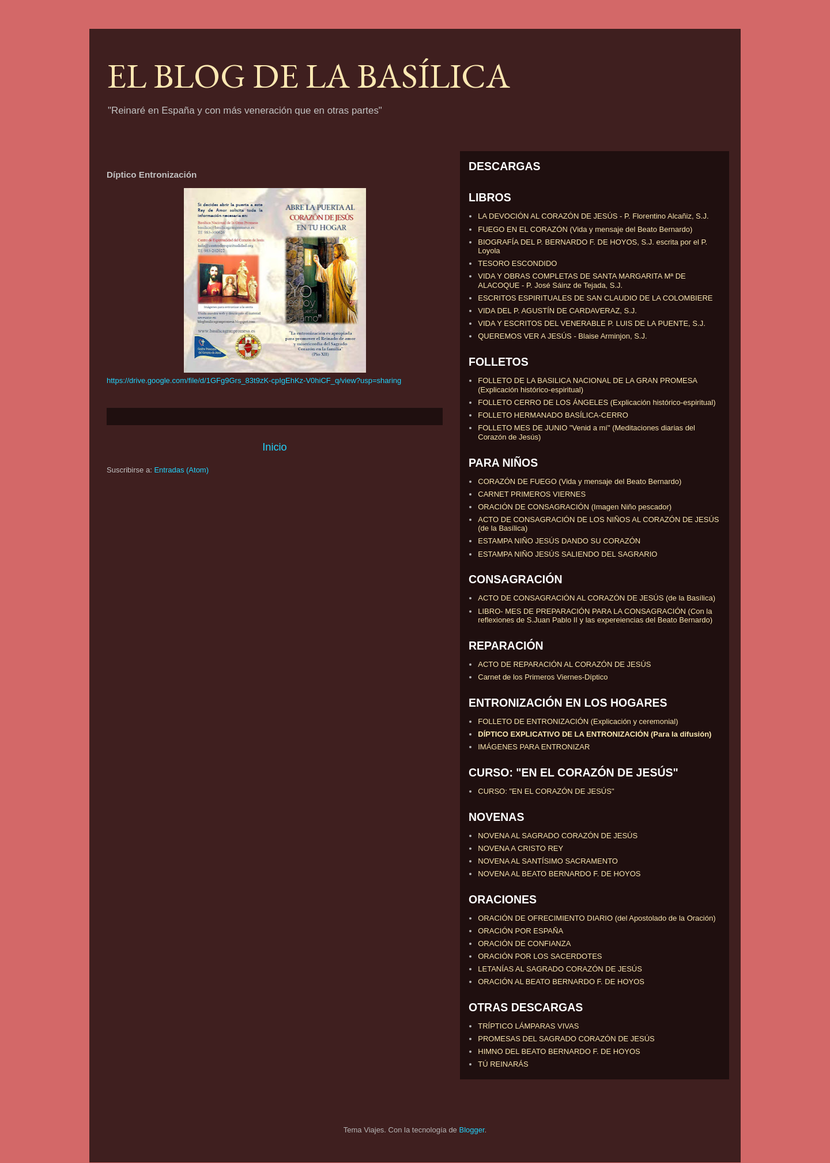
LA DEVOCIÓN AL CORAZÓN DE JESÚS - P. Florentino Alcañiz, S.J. (593, 216)
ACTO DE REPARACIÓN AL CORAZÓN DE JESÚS (564, 664)
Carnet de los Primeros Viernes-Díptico (543, 677)
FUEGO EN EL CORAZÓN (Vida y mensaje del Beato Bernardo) (585, 229)
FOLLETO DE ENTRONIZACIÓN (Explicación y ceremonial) (578, 721)
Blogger (471, 1130)
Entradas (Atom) (181, 470)
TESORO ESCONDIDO (517, 263)
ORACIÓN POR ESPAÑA (520, 930)
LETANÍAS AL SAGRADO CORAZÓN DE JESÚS (560, 969)
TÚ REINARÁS (503, 1064)
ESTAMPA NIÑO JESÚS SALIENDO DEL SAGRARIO (567, 554)
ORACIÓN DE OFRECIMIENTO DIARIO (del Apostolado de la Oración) (596, 918)
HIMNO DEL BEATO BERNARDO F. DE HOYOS (559, 1051)
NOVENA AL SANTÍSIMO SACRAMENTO (548, 861)
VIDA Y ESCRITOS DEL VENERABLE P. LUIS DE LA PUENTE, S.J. (591, 323)
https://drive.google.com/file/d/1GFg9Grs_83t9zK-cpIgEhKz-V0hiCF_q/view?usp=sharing (254, 380)
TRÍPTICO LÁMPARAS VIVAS (528, 1026)
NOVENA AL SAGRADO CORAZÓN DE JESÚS (557, 835)
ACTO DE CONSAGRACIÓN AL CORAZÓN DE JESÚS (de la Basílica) (596, 598)
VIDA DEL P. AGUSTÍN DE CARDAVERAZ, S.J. (557, 310)
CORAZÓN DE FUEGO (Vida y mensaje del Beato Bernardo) (579, 481)
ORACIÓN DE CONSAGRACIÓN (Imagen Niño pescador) (574, 506)
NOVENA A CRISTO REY (520, 848)
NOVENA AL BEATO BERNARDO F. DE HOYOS (559, 873)
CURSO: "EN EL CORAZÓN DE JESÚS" (546, 791)
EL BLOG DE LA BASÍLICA (308, 75)
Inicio (274, 447)
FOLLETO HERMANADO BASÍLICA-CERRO (553, 415)
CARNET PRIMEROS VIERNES (532, 494)
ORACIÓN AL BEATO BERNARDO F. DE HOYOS (561, 981)
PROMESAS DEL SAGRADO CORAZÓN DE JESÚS (566, 1038)
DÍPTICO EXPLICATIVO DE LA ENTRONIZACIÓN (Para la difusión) (594, 734)
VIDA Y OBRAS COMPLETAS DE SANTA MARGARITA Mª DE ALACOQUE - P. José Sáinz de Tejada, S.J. (581, 281)
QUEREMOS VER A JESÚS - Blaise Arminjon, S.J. (562, 336)
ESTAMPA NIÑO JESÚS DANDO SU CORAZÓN (559, 541)
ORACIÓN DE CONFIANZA (524, 943)
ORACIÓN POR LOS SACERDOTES (540, 956)
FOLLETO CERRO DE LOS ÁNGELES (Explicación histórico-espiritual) (596, 402)
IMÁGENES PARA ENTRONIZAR (534, 746)
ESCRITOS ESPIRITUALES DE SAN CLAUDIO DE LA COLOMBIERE (595, 298)
